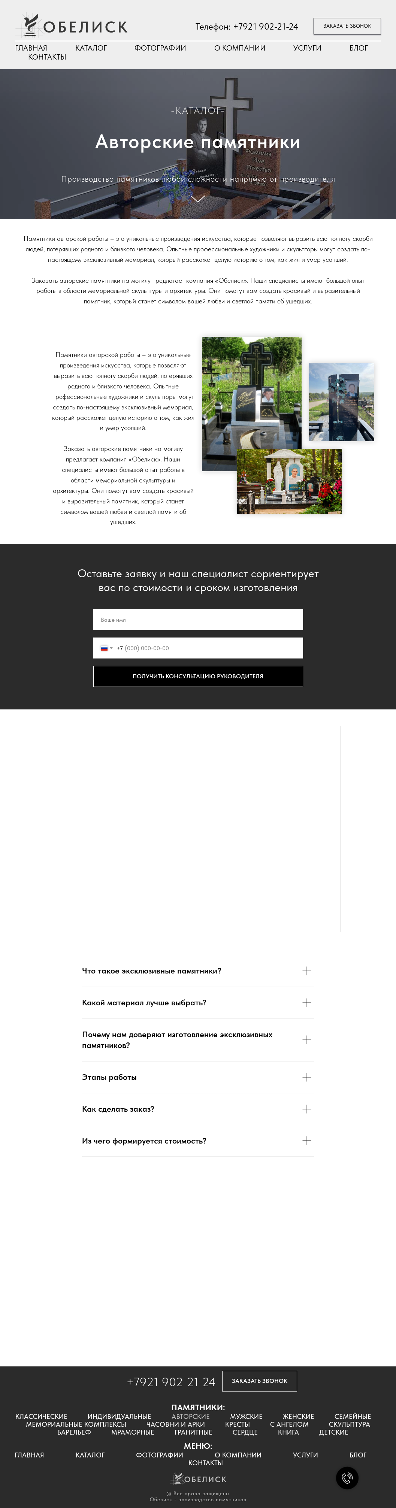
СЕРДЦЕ (245, 1432)
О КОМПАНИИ (240, 47)
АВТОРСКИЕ (191, 1416)
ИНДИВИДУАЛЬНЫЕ (119, 1416)
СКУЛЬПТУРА (349, 1424)
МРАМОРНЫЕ (132, 1432)
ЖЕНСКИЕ (298, 1416)
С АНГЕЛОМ (289, 1424)
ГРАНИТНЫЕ (193, 1432)
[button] (347, 26)
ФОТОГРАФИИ (160, 47)
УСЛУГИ (307, 47)
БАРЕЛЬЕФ (74, 1432)
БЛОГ (359, 47)
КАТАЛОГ (91, 47)
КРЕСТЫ (237, 1424)
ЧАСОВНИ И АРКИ (175, 1424)
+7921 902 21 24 (171, 1382)
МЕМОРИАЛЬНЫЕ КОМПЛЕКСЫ (76, 1424)
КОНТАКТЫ (47, 56)
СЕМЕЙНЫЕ (353, 1416)
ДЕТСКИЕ (333, 1432)
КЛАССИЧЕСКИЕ (41, 1416)
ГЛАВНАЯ (31, 47)
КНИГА (288, 1432)
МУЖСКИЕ (246, 1416)
